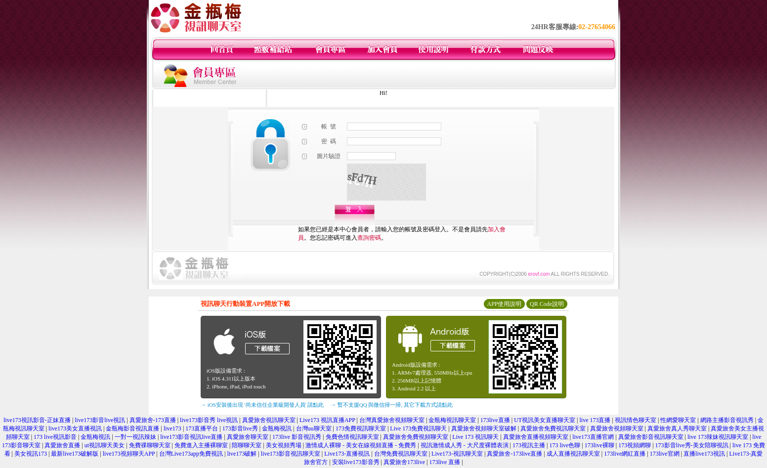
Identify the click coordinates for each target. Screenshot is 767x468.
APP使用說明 (504, 303)
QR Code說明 (547, 303)
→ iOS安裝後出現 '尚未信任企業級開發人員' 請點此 (262, 405)
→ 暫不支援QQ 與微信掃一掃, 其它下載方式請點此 (392, 405)
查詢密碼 (369, 237)
